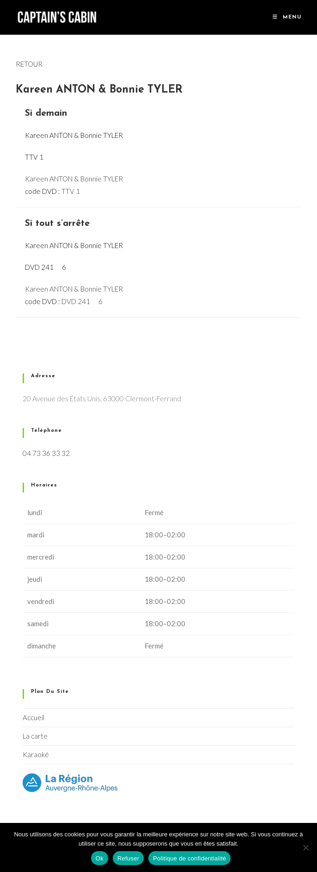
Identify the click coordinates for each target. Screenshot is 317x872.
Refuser (128, 858)
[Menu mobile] (287, 17)
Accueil (33, 717)
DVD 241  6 (82, 301)
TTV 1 (70, 191)
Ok (100, 858)
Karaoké (36, 754)
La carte (35, 736)
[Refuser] (305, 847)
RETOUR (29, 64)
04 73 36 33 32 (46, 453)
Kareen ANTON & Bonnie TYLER (74, 178)
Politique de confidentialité (189, 858)
